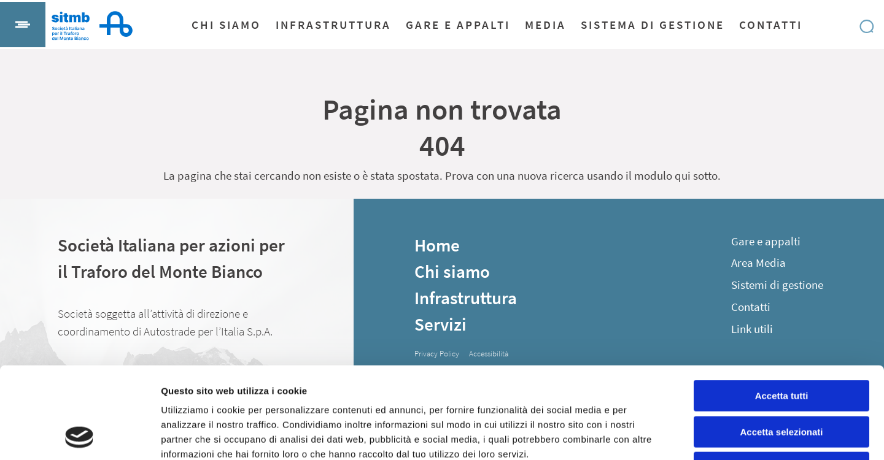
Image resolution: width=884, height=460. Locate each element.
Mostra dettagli (646, 436)
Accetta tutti (781, 310)
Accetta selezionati (781, 346)
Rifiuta (781, 382)
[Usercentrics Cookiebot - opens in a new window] (79, 436)
